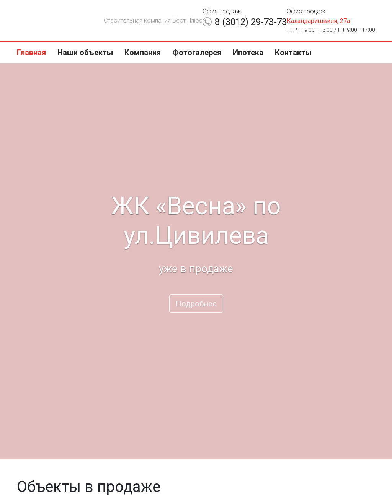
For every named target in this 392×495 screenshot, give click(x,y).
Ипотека (248, 52)
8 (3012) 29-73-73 (251, 21)
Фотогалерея (196, 52)
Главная (31, 52)
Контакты (293, 52)
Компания (142, 52)
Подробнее (196, 303)
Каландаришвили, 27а (318, 21)
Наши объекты (85, 52)
